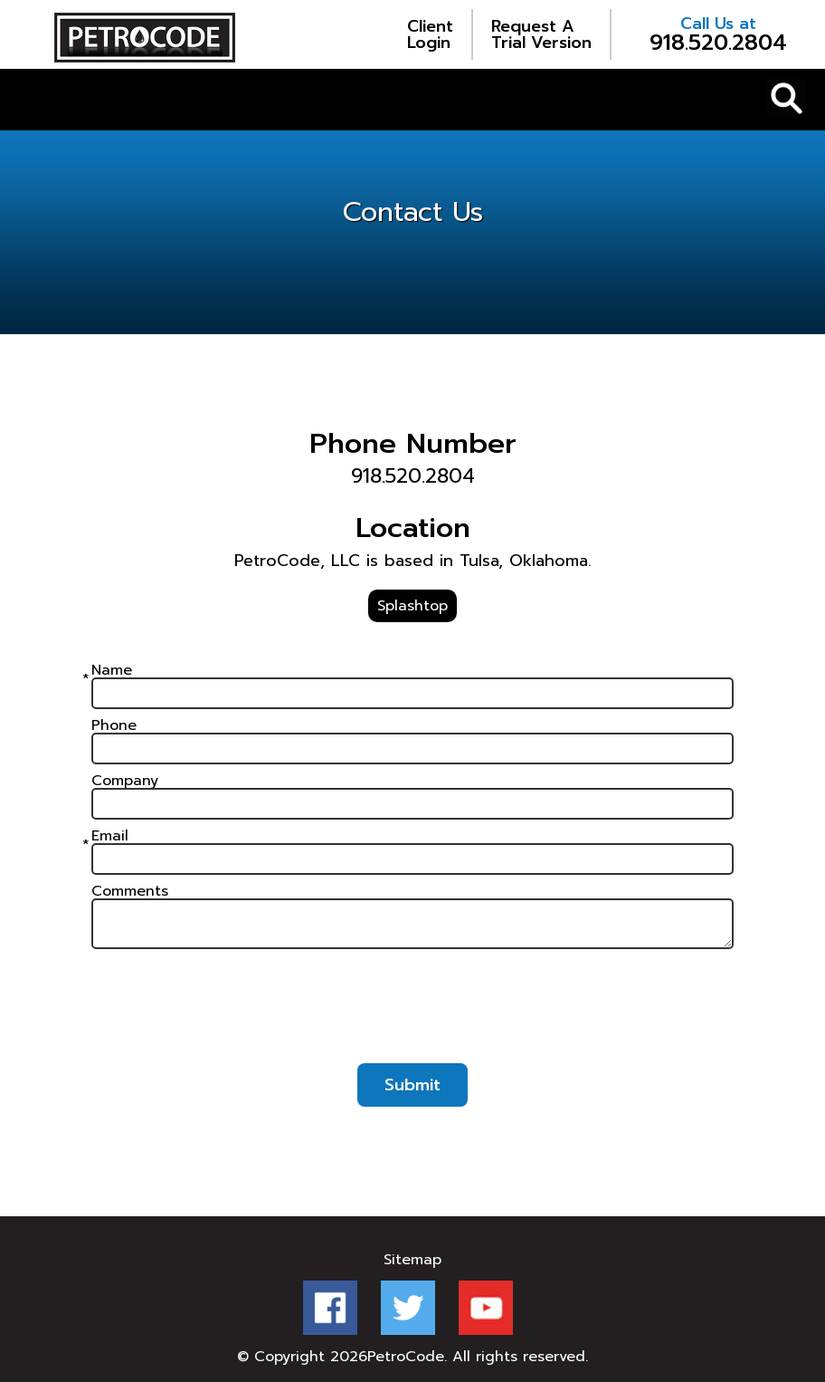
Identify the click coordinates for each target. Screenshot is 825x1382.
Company (124, 780)
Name (111, 670)
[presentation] (412, 1014)
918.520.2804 (718, 34)
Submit (412, 1085)
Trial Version (541, 34)
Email (109, 836)
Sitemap (412, 1260)
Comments (129, 891)
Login (430, 34)
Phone (114, 725)
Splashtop (412, 606)
